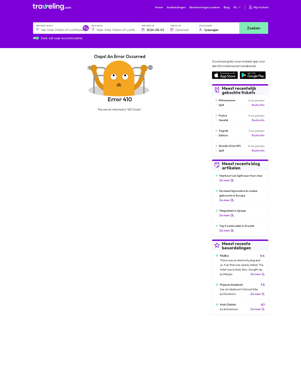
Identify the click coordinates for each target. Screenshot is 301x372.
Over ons (99, 339)
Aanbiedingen (176, 7)
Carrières (217, 335)
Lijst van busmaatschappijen (228, 343)
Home (159, 7)
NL (237, 7)
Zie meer (226, 180)
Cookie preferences (164, 343)
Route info (258, 105)
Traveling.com (67, 366)
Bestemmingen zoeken (204, 7)
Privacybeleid (160, 339)
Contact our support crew (57, 351)
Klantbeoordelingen (223, 339)
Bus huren (217, 347)
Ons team (99, 343)
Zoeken (253, 28)
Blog (227, 7)
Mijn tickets (258, 7)
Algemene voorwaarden (167, 335)
